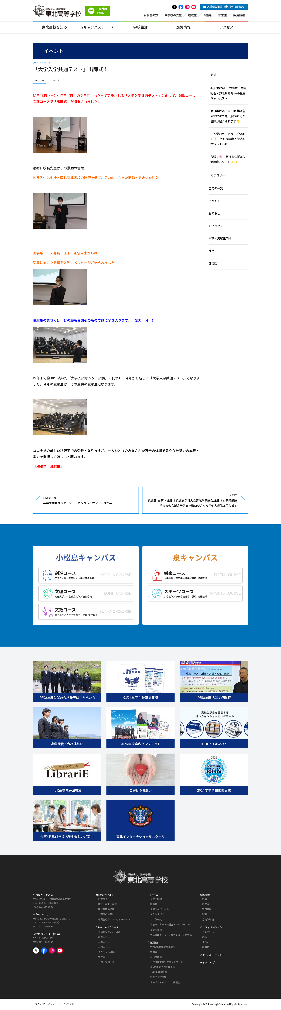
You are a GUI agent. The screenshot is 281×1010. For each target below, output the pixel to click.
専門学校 (206, 910)
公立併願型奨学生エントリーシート (168, 962)
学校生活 (140, 27)
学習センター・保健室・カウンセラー (170, 925)
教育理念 (103, 899)
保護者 (207, 15)
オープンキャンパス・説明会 (165, 983)
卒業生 (222, 15)
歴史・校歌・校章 (107, 904)
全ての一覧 (216, 189)
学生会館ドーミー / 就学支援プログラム (171, 935)
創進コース (104, 937)
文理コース (104, 942)
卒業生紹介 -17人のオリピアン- (114, 920)
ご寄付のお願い (106, 915)
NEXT (192, 501)
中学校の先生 (173, 15)
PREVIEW (88, 501)
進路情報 (183, 27)
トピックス (216, 226)
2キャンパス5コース (97, 27)
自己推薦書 (156, 957)
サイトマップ (207, 963)
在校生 (192, 15)
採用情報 (239, 15)
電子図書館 (156, 930)
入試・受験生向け (220, 239)
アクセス (226, 27)
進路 (211, 251)
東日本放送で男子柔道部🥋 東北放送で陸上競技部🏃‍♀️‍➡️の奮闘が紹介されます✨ (229, 116)
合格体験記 (208, 920)
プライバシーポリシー (212, 955)
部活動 (213, 264)
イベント (46, 63)
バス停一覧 (156, 920)
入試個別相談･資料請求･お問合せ (224, 7)
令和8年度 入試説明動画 (162, 967)
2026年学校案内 (158, 973)
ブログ (36, 63)
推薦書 (153, 952)
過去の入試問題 (158, 978)
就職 (204, 915)
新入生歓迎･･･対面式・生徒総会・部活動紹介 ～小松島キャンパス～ (228, 93)
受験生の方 (151, 15)
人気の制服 (156, 899)
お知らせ (214, 214)
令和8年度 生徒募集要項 (162, 947)
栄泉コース (104, 957)
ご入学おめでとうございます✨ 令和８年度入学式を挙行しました (228, 139)
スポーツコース (106, 962)
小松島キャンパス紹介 (110, 932)
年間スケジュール (159, 910)
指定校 (205, 904)
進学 (204, 899)
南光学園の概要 (106, 910)
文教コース (104, 947)
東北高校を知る (54, 27)
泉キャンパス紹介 (107, 952)
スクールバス (157, 915)
